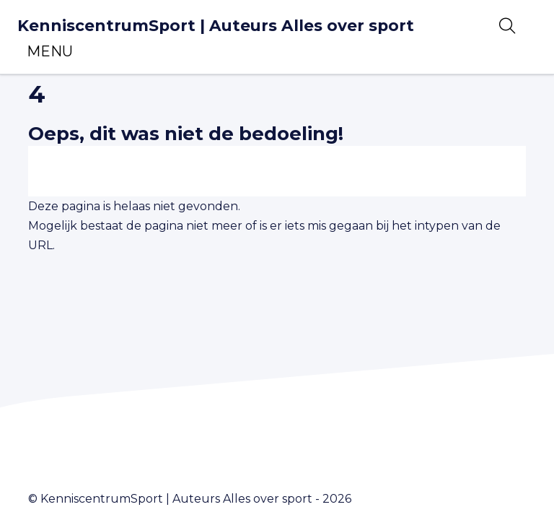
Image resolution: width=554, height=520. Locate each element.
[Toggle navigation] (49, 51)
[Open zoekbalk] (507, 26)
